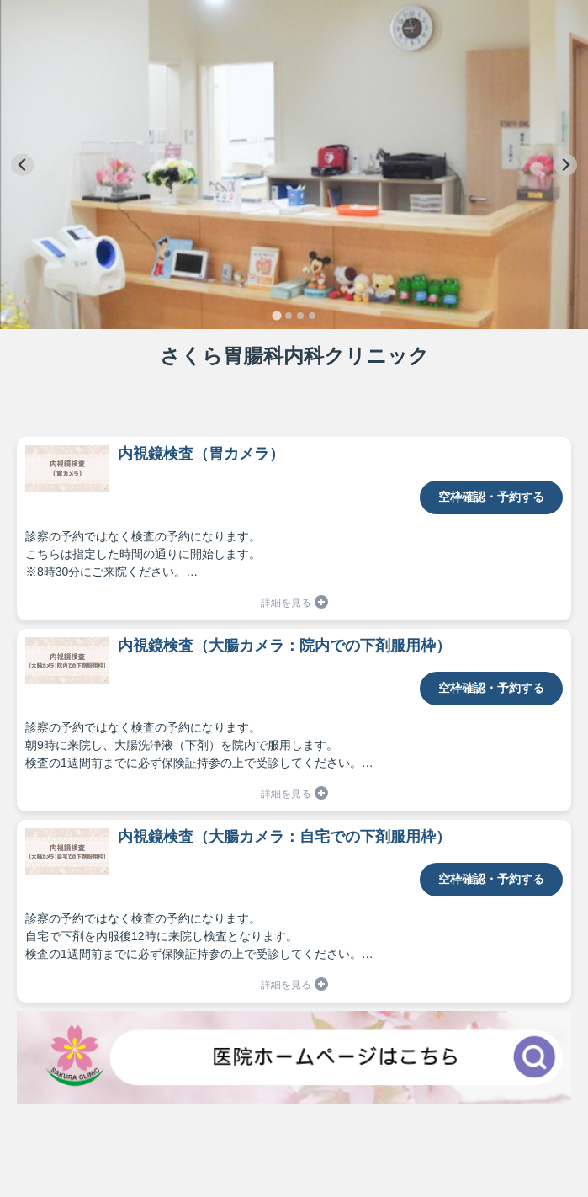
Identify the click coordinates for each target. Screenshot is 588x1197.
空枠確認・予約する (491, 496)
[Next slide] (565, 164)
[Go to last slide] (22, 164)
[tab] (276, 316)
